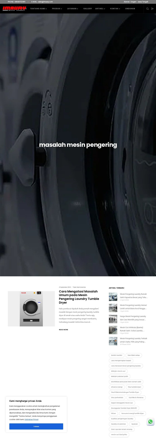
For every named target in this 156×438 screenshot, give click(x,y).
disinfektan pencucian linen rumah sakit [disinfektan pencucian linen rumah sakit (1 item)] (126, 381)
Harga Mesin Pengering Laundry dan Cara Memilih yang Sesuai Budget (133, 318)
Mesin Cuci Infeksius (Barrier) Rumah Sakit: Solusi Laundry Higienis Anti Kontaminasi (131, 329)
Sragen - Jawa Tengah (139, 1)
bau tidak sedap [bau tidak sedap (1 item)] (134, 355)
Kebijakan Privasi (31, 419)
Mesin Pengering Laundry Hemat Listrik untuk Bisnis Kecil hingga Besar (133, 307)
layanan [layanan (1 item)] (134, 424)
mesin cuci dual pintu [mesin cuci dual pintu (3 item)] (119, 434)
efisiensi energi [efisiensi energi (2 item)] (116, 387)
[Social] (151, 8)
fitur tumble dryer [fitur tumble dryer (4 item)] (134, 387)
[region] (36, 414)
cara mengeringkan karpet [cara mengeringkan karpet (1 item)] (121, 360)
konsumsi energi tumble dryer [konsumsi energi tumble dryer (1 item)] (133, 413)
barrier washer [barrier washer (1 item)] (116, 355)
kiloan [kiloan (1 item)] (113, 413)
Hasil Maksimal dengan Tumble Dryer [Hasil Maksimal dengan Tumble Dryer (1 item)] (125, 392)
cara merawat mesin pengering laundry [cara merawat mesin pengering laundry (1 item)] (126, 366)
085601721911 (20, 1)
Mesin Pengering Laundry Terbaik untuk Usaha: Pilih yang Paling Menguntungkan (133, 340)
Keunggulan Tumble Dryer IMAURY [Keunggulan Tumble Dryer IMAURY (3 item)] (124, 408)
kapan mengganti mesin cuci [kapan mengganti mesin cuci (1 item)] (122, 403)
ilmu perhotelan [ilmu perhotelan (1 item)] (117, 397)
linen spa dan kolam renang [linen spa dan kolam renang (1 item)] (121, 429)
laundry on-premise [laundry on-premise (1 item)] (118, 424)
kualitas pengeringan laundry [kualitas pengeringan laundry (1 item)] (122, 418)
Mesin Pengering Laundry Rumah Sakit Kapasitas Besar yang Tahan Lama (133, 295)
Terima (36, 426)
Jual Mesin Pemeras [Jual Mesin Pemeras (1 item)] (136, 397)
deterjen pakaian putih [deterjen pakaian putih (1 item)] (119, 376)
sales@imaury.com (45, 1)
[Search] (146, 8)
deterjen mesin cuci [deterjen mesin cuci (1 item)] (118, 371)
